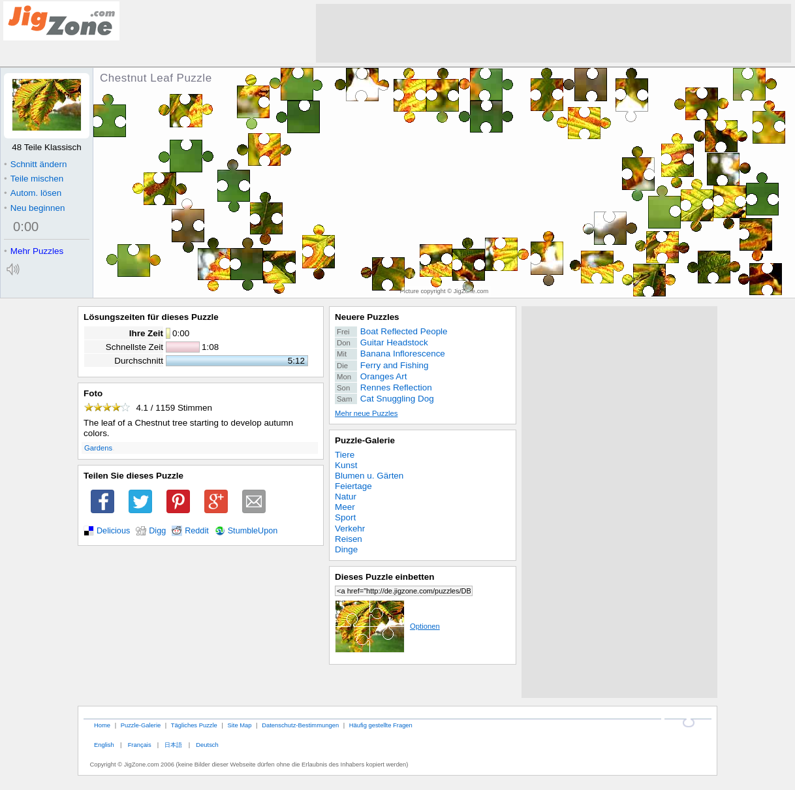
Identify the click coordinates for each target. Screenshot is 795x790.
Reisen (348, 539)
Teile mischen (33, 178)
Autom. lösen (32, 193)
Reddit (197, 530)
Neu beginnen (34, 208)
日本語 (173, 744)
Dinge (346, 549)
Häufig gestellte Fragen (381, 725)
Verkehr (350, 528)
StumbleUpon (253, 530)
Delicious (113, 530)
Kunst (346, 465)
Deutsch (207, 744)
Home (102, 725)
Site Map (239, 725)
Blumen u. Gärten (369, 476)
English (104, 744)
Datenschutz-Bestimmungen (300, 725)
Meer (345, 507)
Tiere (344, 455)
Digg (157, 530)
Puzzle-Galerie (365, 440)
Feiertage (353, 486)
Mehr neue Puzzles (366, 413)
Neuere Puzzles (367, 317)
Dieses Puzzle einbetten (384, 577)
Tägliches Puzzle (194, 725)
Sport (345, 517)
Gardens (98, 448)
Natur (345, 496)
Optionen (387, 626)
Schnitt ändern (35, 164)
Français (139, 744)
